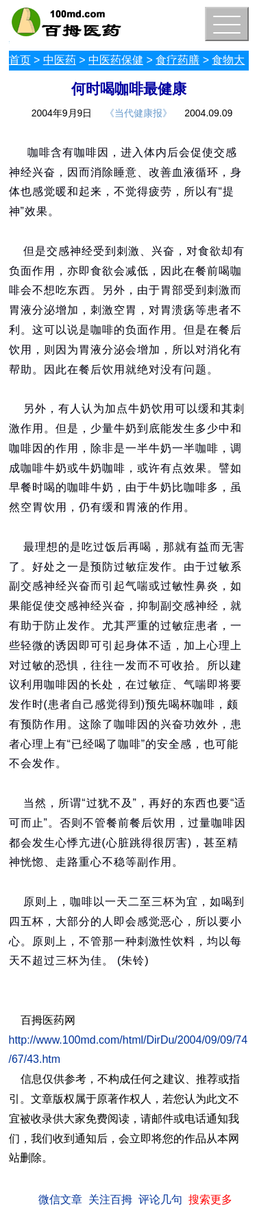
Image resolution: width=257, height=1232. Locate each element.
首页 (20, 60)
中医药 (59, 60)
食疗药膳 (177, 60)
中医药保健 (115, 60)
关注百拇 (110, 1199)
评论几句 (160, 1199)
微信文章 (60, 1199)
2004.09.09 (208, 113)
